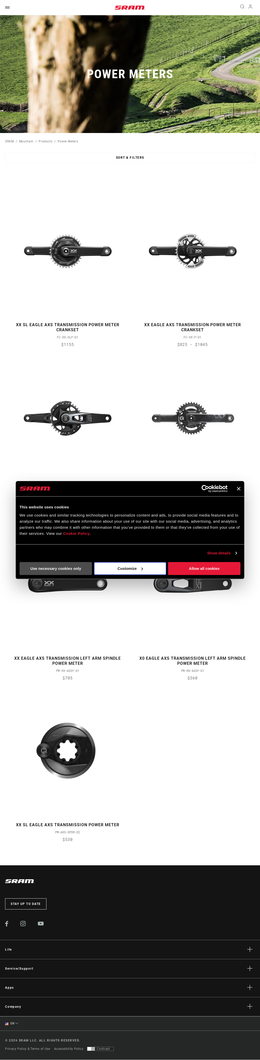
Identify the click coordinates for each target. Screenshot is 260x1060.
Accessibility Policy (69, 1049)
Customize (130, 568)
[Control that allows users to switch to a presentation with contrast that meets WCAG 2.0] (100, 1049)
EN (9, 1024)
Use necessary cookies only (55, 568)
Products (45, 141)
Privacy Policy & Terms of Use (27, 1049)
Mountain (26, 141)
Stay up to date (26, 904)
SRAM (9, 141)
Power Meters (68, 141)
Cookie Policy (76, 533)
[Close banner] (238, 488)
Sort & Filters (130, 157)
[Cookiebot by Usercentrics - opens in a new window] (205, 488)
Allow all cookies (204, 568)
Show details (219, 553)
